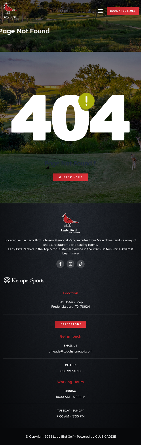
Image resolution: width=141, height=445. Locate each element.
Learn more (70, 253)
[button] (100, 11)
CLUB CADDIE (105, 436)
